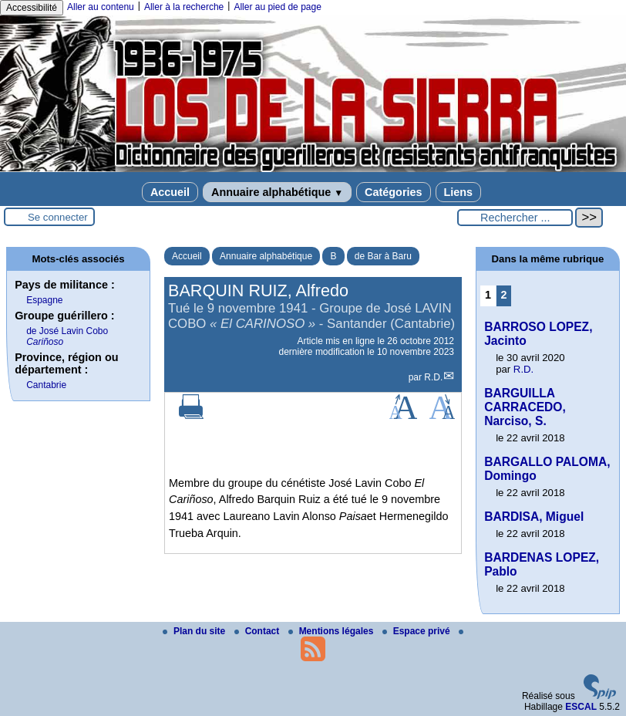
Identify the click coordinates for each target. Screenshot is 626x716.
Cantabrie (46, 385)
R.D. (433, 377)
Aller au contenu (100, 7)
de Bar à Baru (383, 256)
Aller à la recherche (184, 7)
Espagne (44, 300)
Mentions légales (332, 631)
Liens (458, 192)
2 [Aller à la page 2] (503, 295)
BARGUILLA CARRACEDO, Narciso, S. (525, 407)
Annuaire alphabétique (277, 192)
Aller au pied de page (277, 7)
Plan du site (195, 631)
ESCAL (581, 706)
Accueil (170, 192)
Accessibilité (31, 7)
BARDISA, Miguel (534, 516)
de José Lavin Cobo (67, 336)
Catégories (393, 192)
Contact (258, 631)
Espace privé (417, 631)
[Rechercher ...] (515, 217)
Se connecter (58, 217)
